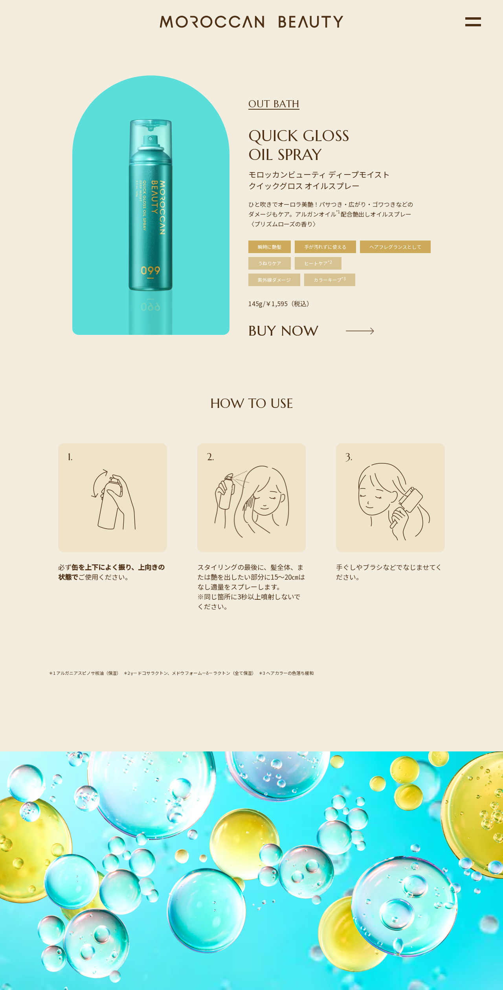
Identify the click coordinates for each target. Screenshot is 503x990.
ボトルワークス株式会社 (294, 941)
